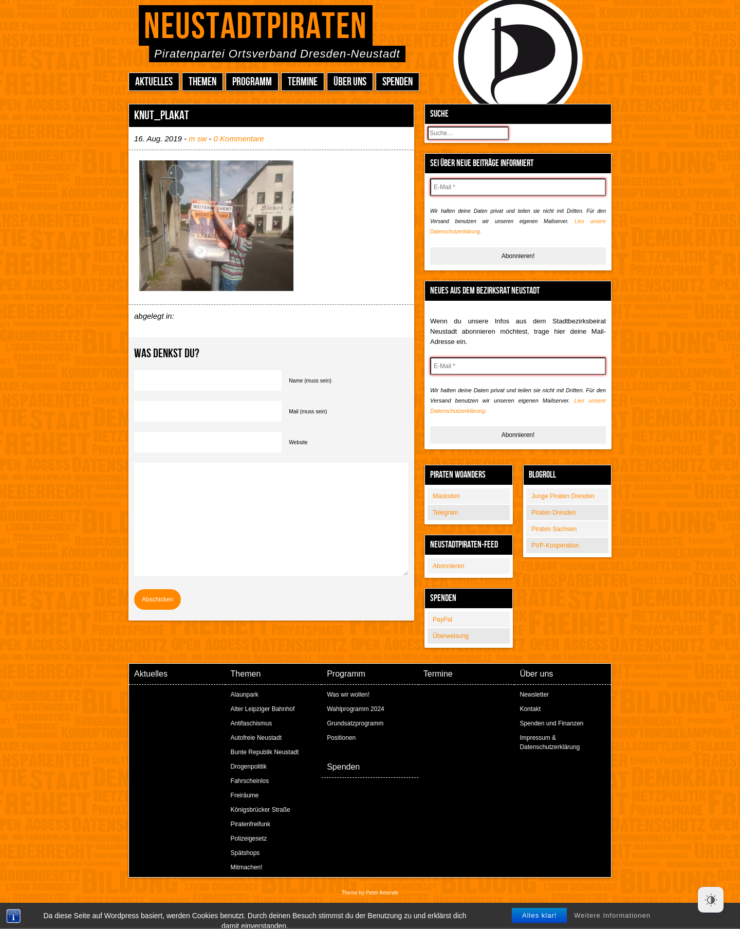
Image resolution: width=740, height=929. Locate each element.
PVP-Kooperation (555, 545)
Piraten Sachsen (554, 529)
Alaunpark (244, 694)
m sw (198, 138)
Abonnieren (448, 566)
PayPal (442, 619)
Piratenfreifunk (250, 824)
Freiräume (245, 795)
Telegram (445, 512)
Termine (303, 82)
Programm (252, 82)
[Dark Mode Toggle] (711, 900)
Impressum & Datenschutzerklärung (550, 742)
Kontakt (530, 709)
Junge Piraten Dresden (563, 496)
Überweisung (451, 636)
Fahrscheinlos (250, 781)
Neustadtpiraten (255, 27)
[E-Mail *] (518, 187)
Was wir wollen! (348, 694)
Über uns (350, 82)
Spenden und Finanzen (551, 723)
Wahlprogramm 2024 (355, 709)
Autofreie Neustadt (256, 737)
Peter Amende (382, 893)
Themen (202, 82)
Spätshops (245, 853)
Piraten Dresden (553, 512)
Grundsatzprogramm (355, 723)
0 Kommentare (239, 138)
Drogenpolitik (249, 766)
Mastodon (446, 496)
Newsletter (534, 694)
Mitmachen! (247, 867)
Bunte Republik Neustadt (265, 752)
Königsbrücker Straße (260, 809)
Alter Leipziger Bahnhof (263, 709)
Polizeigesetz (249, 838)
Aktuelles (154, 82)
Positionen (341, 737)
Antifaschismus (251, 723)
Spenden (397, 82)
